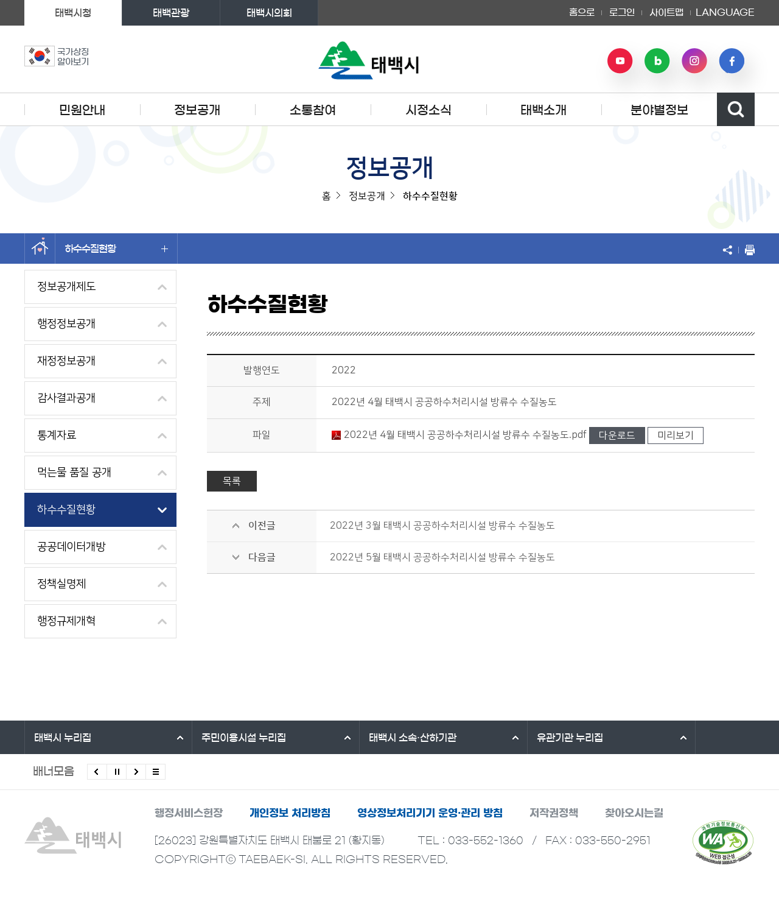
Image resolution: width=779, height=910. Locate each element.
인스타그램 (694, 61)
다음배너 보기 (136, 772)
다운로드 (617, 435)
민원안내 (82, 110)
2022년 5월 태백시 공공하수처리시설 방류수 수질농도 (442, 557)
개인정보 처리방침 (290, 813)
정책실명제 (61, 584)
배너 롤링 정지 (117, 772)
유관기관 (505, 737)
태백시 (62, 737)
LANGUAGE (725, 13)
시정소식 (428, 110)
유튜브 (620, 61)
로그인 (622, 12)
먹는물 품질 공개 (74, 473)
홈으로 (582, 12)
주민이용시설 (222, 737)
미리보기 (675, 435)
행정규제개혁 (66, 621)
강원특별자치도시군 (674, 737)
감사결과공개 (66, 398)
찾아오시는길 (634, 813)
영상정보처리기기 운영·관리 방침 (430, 813)
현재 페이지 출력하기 (747, 250)
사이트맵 (666, 12)
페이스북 (731, 61)
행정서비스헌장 (189, 813)
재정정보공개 (66, 361)
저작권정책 (553, 813)
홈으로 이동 (40, 248)
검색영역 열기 (736, 109)
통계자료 (56, 435)
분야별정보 (659, 110)
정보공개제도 (66, 287)
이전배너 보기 (97, 772)
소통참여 (313, 110)
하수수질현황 (116, 248)
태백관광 (171, 13)
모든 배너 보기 (155, 772)
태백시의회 (269, 13)
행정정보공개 (66, 324)
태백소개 (543, 110)
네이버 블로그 (657, 61)
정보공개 (197, 110)
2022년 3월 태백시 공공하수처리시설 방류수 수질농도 (442, 525)
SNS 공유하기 (730, 250)
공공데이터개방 (71, 547)
